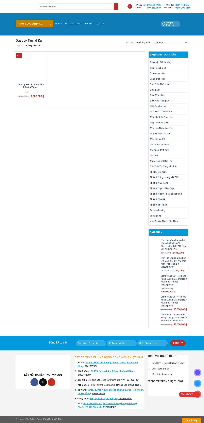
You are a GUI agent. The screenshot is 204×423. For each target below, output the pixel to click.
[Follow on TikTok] (43, 382)
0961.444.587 (182, 5)
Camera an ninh (157, 73)
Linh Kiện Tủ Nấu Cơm (161, 111)
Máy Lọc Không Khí (159, 122)
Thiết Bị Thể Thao (158, 204)
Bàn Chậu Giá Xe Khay (161, 62)
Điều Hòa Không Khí (159, 100)
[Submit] (116, 6)
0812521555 (134, 385)
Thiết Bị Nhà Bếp (158, 199)
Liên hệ (100, 24)
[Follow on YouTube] (51, 382)
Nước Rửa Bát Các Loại (161, 161)
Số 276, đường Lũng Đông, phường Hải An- (113, 371)
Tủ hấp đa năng (157, 210)
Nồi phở (154, 155)
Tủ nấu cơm (156, 215)
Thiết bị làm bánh (158, 172)
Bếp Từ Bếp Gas (158, 68)
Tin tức (89, 24)
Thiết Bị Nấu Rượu (159, 183)
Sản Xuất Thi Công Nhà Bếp (163, 166)
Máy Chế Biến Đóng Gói (161, 117)
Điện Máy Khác (157, 95)
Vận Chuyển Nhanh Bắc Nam (164, 221)
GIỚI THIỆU (76, 24)
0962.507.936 (154, 5)
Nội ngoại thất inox (159, 150)
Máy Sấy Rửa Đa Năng (161, 133)
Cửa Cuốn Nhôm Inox (160, 84)
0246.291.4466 (183, 7)
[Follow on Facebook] (34, 382)
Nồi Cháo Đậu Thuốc (160, 144)
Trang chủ (61, 24)
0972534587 (109, 407)
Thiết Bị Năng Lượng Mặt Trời (164, 177)
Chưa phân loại (157, 79)
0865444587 (84, 375)
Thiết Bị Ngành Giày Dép (162, 188)
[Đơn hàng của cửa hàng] (170, 42)
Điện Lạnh (155, 89)
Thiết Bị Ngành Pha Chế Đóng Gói (166, 193)
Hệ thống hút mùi (158, 106)
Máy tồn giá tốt (157, 139)
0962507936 (91, 366)
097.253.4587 (154, 7)
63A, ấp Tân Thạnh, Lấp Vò (103, 398)
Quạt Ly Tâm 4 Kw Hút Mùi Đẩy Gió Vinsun (31, 86)
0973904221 (133, 380)
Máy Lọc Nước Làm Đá (161, 128)
